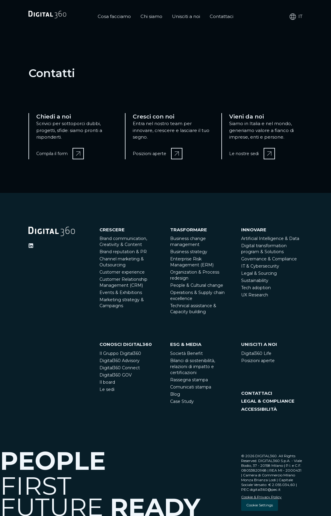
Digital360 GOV (115, 375)
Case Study (182, 401)
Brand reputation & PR (123, 251)
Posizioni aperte (258, 360)
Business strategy (188, 251)
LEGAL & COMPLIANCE (267, 401)
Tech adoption (256, 287)
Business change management (188, 241)
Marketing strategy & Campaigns (121, 302)
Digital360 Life (256, 353)
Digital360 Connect (119, 367)
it (296, 17)
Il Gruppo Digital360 (120, 353)
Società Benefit (186, 353)
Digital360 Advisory (119, 360)
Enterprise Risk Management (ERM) (192, 262)
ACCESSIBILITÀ (259, 409)
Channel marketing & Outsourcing (121, 262)
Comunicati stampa (190, 387)
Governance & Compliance (269, 259)
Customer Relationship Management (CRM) (123, 282)
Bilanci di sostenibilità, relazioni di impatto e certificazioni (192, 366)
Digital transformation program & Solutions (264, 248)
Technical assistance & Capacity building (193, 308)
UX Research (254, 295)
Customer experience (122, 272)
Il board (107, 382)
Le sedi (106, 389)
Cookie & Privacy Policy (261, 497)
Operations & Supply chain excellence (197, 295)
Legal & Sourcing (259, 273)
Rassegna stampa (189, 379)
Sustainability (254, 280)
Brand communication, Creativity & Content (123, 241)
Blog (175, 394)
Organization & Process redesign (194, 275)
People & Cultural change (196, 285)
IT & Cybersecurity (260, 266)
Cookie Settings (259, 505)
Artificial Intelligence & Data (270, 238)
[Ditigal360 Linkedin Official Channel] (30, 245)
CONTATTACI (256, 393)
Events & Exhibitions (120, 292)
